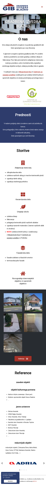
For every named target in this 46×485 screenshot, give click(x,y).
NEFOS (35, 481)
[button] (23, 358)
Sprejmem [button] (10, 481)
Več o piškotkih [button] (6, 477)
